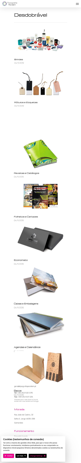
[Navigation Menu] (77, 4)
